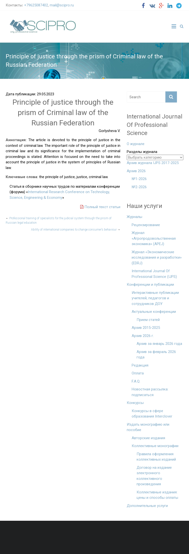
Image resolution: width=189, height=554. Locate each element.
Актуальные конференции (154, 311)
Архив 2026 (136, 171)
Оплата (138, 373)
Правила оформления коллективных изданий (156, 457)
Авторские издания (148, 438)
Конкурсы (135, 403)
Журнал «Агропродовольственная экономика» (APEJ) (154, 238)
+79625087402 (36, 5)
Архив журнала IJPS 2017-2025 (153, 163)
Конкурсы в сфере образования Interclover (152, 414)
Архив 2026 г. (143, 336)
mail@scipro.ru (62, 5)
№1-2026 (139, 179)
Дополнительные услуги (147, 506)
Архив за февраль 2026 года (156, 355)
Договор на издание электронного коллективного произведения (154, 476)
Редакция (140, 365)
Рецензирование (146, 225)
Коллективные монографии (155, 446)
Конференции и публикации (150, 284)
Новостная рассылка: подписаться (150, 392)
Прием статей (148, 320)
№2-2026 (139, 187)
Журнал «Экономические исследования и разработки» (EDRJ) (157, 257)
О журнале (135, 144)
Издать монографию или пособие (148, 427)
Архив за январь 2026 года (159, 343)
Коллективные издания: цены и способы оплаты (157, 495)
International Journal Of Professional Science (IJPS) (154, 274)
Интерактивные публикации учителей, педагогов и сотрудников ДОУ (155, 298)
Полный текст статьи (100, 207)
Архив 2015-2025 (146, 327)
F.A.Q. (136, 381)
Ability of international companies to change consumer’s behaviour (75, 229)
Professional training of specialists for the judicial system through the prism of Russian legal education (58, 220)
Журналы (134, 217)
